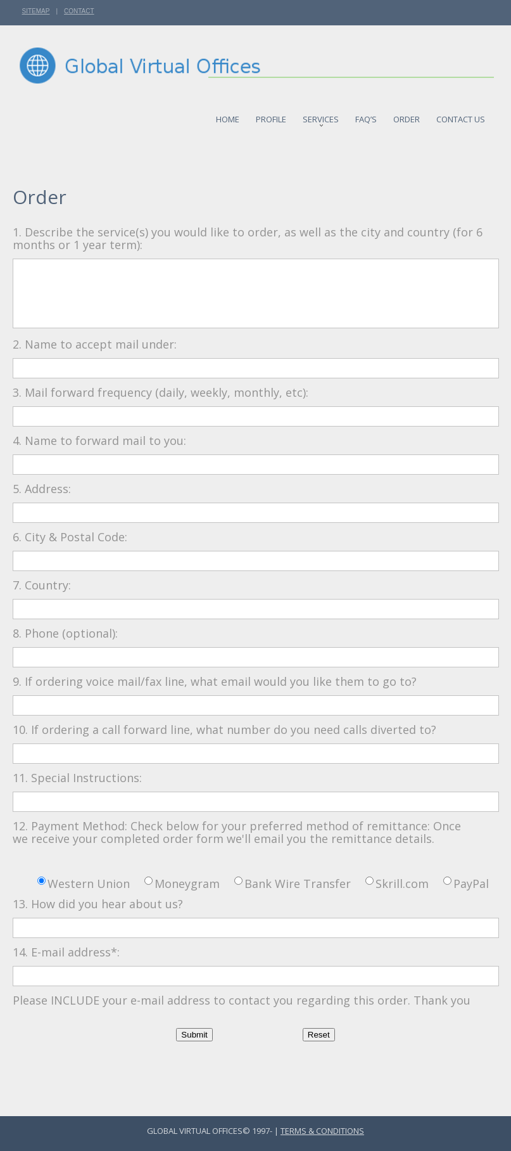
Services (320, 118)
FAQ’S (366, 116)
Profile (271, 116)
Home (227, 116)
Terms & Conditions (322, 1130)
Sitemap (36, 11)
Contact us (461, 116)
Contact (79, 11)
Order (406, 116)
